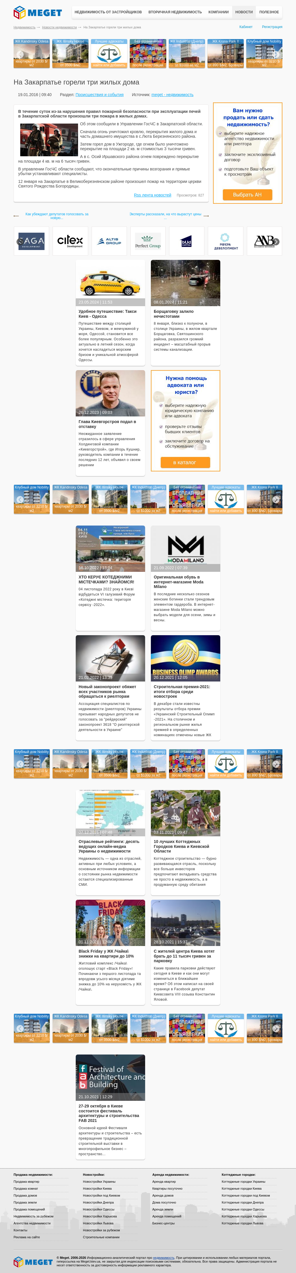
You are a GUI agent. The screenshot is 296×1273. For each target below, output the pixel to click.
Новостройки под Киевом (101, 1195)
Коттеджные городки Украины (243, 1181)
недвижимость (163, 1257)
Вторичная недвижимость (175, 12)
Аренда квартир (164, 1181)
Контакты (20, 1230)
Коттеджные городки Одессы (243, 1209)
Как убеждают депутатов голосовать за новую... (56, 216)
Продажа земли (25, 1202)
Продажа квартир (26, 1181)
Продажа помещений (29, 1209)
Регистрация (272, 27)
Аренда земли (162, 1209)
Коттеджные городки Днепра (243, 1202)
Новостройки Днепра (98, 1202)
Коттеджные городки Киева (242, 1188)
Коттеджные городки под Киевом (246, 1195)
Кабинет (246, 27)
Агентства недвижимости (32, 1223)
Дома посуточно (164, 1202)
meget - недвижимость (172, 94)
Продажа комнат (26, 1188)
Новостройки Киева (97, 1188)
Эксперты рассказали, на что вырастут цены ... (165, 216)
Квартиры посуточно (167, 1188)
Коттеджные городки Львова (242, 1223)
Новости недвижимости (59, 27)
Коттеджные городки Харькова (244, 1216)
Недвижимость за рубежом (33, 1216)
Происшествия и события (99, 94)
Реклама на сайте (27, 1237)
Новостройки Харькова (100, 1216)
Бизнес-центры (163, 1223)
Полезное (269, 12)
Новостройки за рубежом (101, 1230)
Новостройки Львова (98, 1223)
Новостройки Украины (99, 1181)
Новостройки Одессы (98, 1209)
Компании (218, 12)
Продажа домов (25, 1195)
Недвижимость (25, 27)
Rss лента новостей (152, 195)
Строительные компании (101, 1237)
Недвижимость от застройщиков (108, 12)
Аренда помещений (166, 1216)
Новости (244, 12)
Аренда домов (162, 1195)
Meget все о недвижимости (33, 1262)
